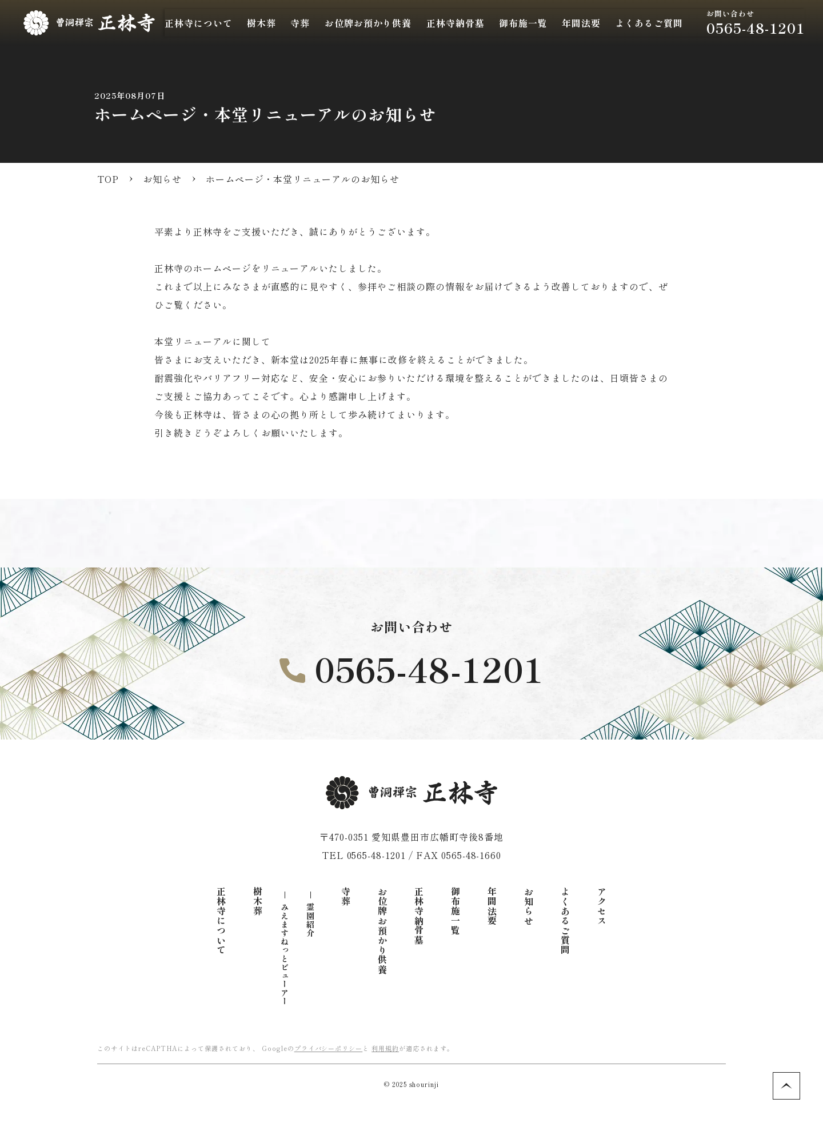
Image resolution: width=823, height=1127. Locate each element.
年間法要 (492, 906)
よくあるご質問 (565, 921)
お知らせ (529, 906)
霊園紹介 (310, 920)
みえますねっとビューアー (284, 954)
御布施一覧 (455, 911)
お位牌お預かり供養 (382, 930)
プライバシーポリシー (328, 1048)
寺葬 (346, 896)
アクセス (602, 906)
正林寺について (221, 921)
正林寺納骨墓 (479, 23)
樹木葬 (258, 901)
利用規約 (385, 1048)
